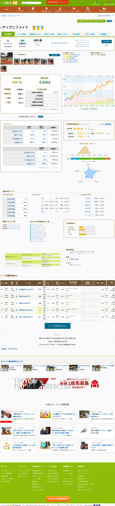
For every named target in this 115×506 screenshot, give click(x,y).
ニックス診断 (36, 479)
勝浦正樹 (88, 205)
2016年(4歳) (11, 209)
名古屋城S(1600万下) (26, 289)
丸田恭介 (88, 201)
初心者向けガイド (68, 481)
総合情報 (8, 34)
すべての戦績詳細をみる (57, 326)
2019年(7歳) (11, 199)
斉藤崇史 (22, 44)
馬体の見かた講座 (52, 476)
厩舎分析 (35, 481)
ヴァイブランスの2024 (61, 366)
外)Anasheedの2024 (84, 366)
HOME (3, 16)
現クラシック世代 (23, 470)
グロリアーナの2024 (106, 366)
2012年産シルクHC (17, 131)
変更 (40, 116)
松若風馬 (88, 208)
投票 (109, 21)
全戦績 (71, 53)
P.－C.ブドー (89, 215)
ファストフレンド (83, 44)
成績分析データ (8, 191)
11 (32, 131)
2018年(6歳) (11, 202)
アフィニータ (35, 239)
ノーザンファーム (83, 40)
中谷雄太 (88, 198)
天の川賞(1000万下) (26, 317)
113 (44, 138)
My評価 (102, 124)
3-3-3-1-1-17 (37, 43)
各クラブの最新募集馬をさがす (12, 361)
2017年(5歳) (11, 206)
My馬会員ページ (68, 470)
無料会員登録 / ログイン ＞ (57, 2)
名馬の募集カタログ (53, 481)
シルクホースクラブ (60, 43)
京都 (56, 198)
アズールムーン (36, 230)
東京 (42, 198)
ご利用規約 (81, 476)
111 (44, 156)
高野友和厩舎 (12, 349)
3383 (31, 142)
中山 (42, 201)
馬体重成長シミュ (37, 487)
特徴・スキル (62, 34)
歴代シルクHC (18, 135)
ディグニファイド (13, 16)
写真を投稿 (54, 55)
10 (44, 131)
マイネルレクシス (12, 228)
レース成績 (21, 34)
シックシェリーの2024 (38, 366)
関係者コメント (35, 34)
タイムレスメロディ (37, 236)
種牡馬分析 (35, 484)
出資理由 (103, 34)
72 (44, 160)
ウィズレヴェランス (37, 234)
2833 (43, 142)
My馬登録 (106, 41)
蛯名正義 (88, 211)
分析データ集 (49, 34)
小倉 (56, 208)
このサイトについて (84, 473)
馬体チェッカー (37, 476)
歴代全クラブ (18, 142)
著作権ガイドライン (84, 479)
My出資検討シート (37, 470)
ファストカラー (11, 225)
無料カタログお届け (109, 3)
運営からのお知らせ (84, 470)
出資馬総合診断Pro (38, 473)
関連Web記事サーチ (97, 53)
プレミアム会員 (49, 109)
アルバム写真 (89, 34)
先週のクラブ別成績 (7, 479)
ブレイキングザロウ (37, 232)
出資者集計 (108, 124)
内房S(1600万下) (25, 303)
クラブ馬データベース (7, 470)
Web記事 (76, 34)
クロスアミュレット (37, 228)
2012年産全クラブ (17, 139)
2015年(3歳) (11, 212)
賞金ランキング (22, 476)
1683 (43, 163)
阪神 (56, 201)
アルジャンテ (35, 225)
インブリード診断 (37, 489)
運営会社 (81, 487)
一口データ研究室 (52, 479)
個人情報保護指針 (83, 481)
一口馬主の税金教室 (53, 473)
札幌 (42, 211)
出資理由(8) (70, 223)
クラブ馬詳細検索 (6, 473)
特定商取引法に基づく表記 (86, 484)
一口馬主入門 (51, 470)
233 (44, 135)
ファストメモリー (12, 226)
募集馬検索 (4, 476)
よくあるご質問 (67, 484)
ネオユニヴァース (83, 42)
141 (32, 138)
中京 (56, 205)
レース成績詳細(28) (8, 276)
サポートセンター (68, 479)
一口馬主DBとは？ (95, 3)
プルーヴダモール (36, 237)
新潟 (42, 205)
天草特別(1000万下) (26, 310)
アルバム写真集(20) (19, 54)
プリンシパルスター (37, 241)
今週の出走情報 (5, 481)
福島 (42, 208)
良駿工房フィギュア (84, 489)
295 (32, 135)
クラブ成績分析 (22, 473)
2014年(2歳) (11, 216)
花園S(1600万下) (25, 296)
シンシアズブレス (36, 226)
